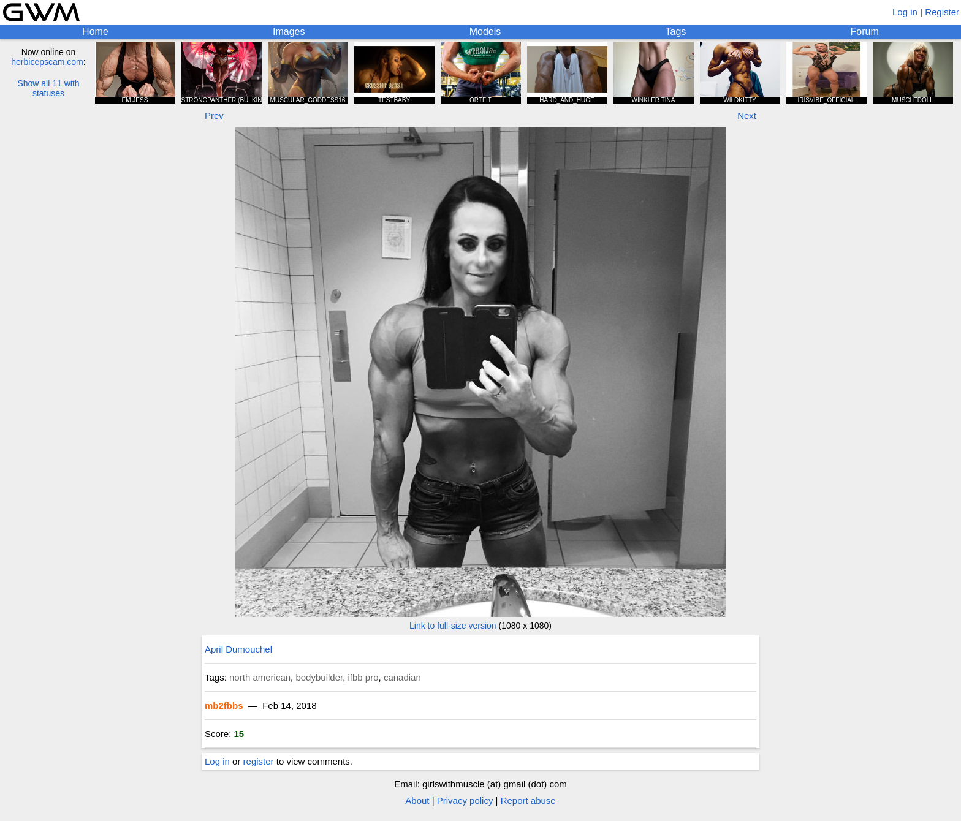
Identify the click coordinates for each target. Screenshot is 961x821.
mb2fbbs (224, 705)
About (417, 800)
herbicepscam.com (47, 62)
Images (289, 31)
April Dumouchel (238, 649)
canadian (402, 677)
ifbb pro (363, 677)
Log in (904, 12)
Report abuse (528, 800)
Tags (676, 31)
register (258, 761)
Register (942, 12)
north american (260, 677)
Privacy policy (465, 800)
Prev (214, 115)
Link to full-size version (452, 625)
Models (485, 31)
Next (746, 115)
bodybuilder (319, 677)
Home (95, 31)
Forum (865, 31)
